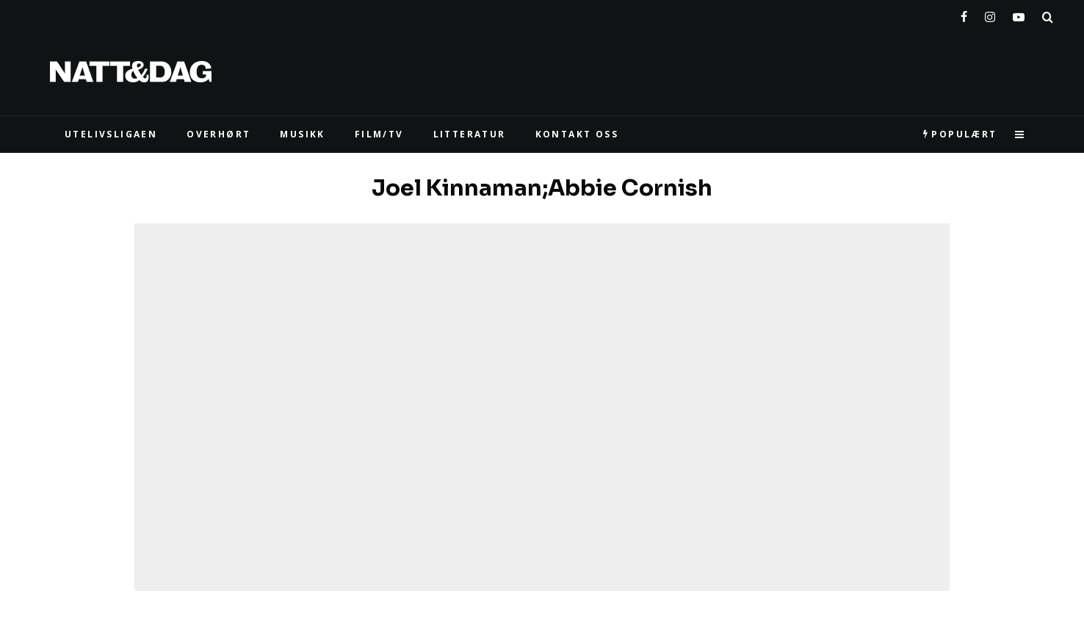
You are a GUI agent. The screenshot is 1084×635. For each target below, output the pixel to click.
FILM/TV (379, 134)
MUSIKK (302, 134)
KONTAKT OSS (576, 134)
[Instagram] (990, 14)
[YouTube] (1018, 14)
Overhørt (218, 134)
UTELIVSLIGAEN (111, 134)
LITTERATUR (469, 134)
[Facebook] (964, 14)
